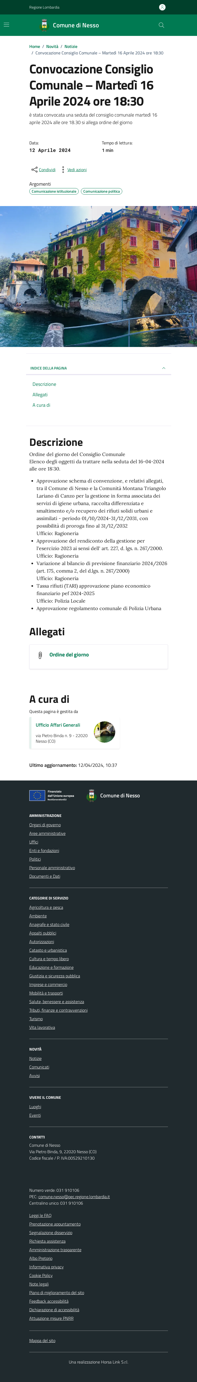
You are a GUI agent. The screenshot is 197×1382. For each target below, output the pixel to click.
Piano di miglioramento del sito (56, 1292)
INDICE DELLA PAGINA (98, 368)
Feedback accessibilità (49, 1301)
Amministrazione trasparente (55, 1249)
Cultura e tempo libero (49, 958)
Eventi (35, 1115)
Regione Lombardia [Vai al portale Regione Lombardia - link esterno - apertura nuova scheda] (44, 7)
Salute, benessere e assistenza (56, 1001)
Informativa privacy (46, 1267)
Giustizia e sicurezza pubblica (54, 976)
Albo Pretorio (40, 1258)
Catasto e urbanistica (48, 950)
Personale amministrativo (52, 867)
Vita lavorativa (42, 1027)
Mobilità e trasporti (46, 993)
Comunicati (39, 1067)
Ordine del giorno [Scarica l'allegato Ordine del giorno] (69, 654)
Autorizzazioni (41, 941)
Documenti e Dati (44, 876)
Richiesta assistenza (47, 1241)
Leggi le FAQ (40, 1215)
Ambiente (38, 916)
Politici (35, 859)
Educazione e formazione (51, 967)
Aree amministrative (47, 833)
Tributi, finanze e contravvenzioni (58, 1010)
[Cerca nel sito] (161, 25)
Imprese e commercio (48, 984)
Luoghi (35, 1106)
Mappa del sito (42, 1340)
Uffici (33, 842)
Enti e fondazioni (44, 850)
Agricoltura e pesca (46, 907)
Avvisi (34, 1075)
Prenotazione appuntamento (55, 1224)
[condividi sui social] (43, 169)
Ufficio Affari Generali (58, 725)
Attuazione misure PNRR (51, 1318)
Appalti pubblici (42, 933)
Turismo (36, 1018)
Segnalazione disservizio (50, 1232)
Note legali (39, 1284)
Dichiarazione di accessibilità (54, 1309)
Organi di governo (45, 824)
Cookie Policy (41, 1275)
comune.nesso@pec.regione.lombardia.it (74, 1196)
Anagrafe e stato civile (49, 924)
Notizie (35, 1058)
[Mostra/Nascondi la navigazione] (6, 24)
